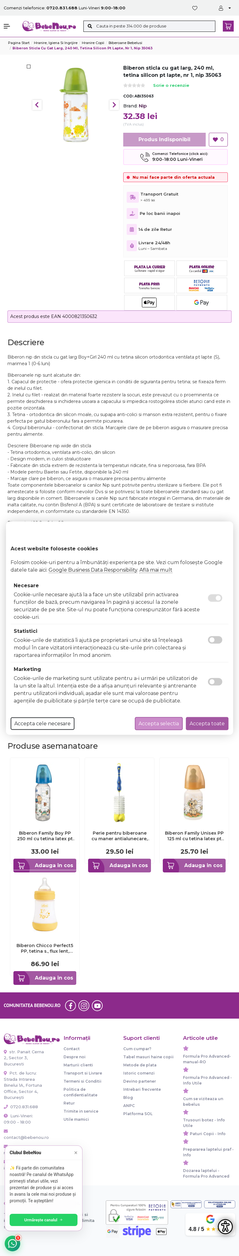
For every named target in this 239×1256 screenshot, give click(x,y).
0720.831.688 (21, 1106)
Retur (69, 1103)
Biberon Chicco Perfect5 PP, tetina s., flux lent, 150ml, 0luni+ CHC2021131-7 (44, 948)
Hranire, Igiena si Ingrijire (55, 43)
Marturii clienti (78, 1065)
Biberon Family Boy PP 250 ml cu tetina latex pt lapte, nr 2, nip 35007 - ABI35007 (45, 835)
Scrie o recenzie (171, 86)
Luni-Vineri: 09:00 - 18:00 (18, 1118)
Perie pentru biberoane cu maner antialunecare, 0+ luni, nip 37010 (119, 835)
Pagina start (19, 43)
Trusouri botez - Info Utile (204, 1123)
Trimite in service (80, 1111)
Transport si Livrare (82, 1073)
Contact (71, 1048)
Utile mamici (76, 1119)
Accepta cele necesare (42, 723)
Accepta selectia (158, 723)
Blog (128, 1097)
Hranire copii (93, 43)
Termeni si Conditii (82, 1081)
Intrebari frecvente (142, 1089)
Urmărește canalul (43, 1220)
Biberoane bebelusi (125, 43)
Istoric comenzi (139, 1073)
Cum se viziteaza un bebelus (203, 1101)
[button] (10, 26)
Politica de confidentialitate (80, 1092)
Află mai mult (155, 570)
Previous (37, 105)
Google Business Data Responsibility (93, 570)
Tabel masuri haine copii (148, 1057)
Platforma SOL (137, 1113)
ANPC (129, 1105)
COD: (128, 96)
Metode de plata (140, 1065)
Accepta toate (207, 723)
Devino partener (139, 1081)
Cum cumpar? (137, 1048)
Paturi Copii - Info (208, 1133)
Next (114, 105)
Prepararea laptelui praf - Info (208, 1152)
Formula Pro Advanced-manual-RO (207, 1059)
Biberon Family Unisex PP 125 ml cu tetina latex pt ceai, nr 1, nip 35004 (194, 835)
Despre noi (74, 1057)
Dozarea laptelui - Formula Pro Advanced (206, 1173)
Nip (143, 106)
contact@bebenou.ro (24, 1134)
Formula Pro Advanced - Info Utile (207, 1080)
